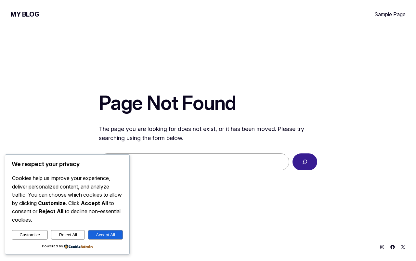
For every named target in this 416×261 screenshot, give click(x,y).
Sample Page (390, 14)
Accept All (105, 234)
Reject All (68, 234)
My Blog (24, 14)
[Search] (304, 161)
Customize (30, 234)
